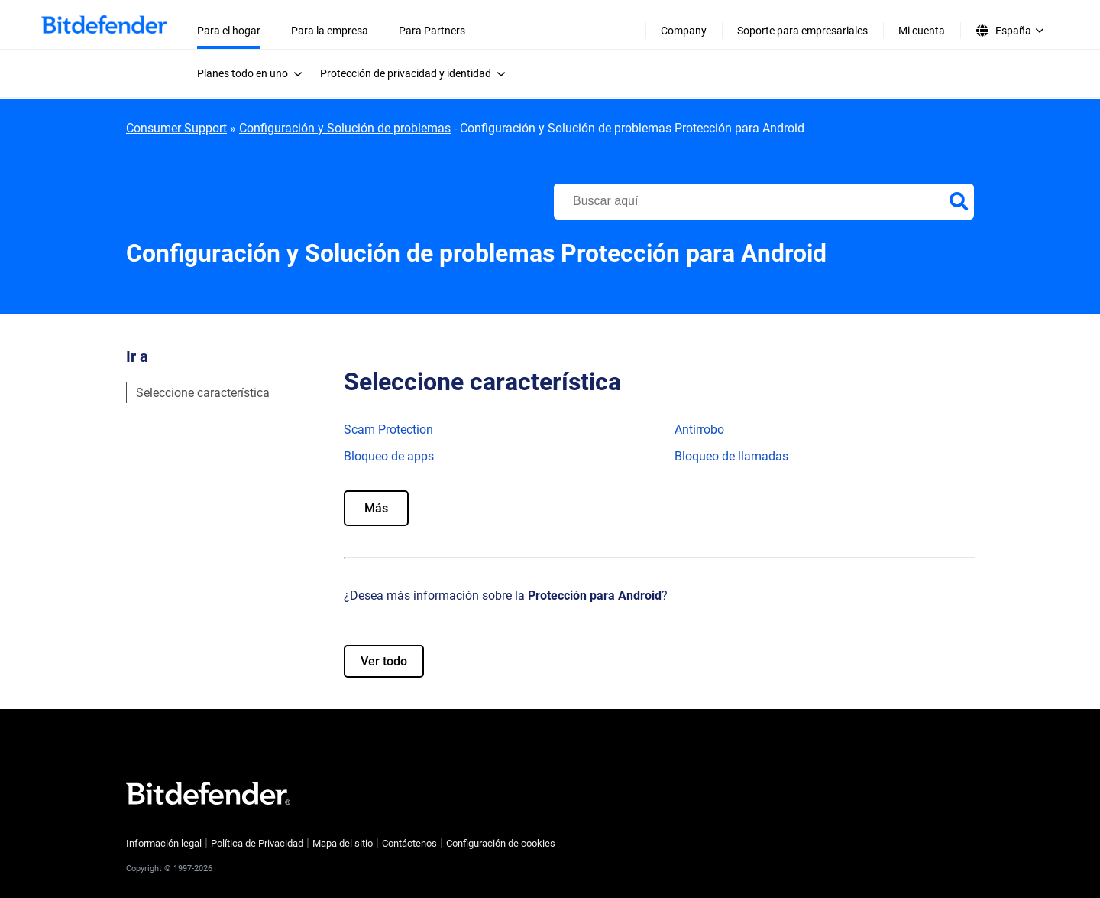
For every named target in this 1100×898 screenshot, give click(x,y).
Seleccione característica (203, 393)
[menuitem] (254, 73)
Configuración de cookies (500, 843)
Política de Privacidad (257, 843)
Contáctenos (409, 843)
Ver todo (384, 661)
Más (376, 508)
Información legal (164, 843)
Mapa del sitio (342, 843)
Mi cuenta (921, 30)
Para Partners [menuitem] (432, 30)
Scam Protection (388, 429)
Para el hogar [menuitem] (228, 30)
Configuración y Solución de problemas (345, 128)
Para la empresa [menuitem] (329, 30)
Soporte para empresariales (802, 30)
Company (684, 30)
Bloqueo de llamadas (731, 456)
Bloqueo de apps (389, 456)
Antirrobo (699, 429)
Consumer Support (176, 128)
